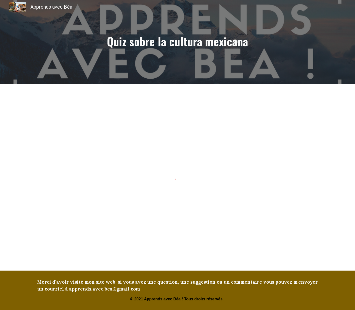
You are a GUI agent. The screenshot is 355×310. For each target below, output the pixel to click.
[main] (177, 42)
